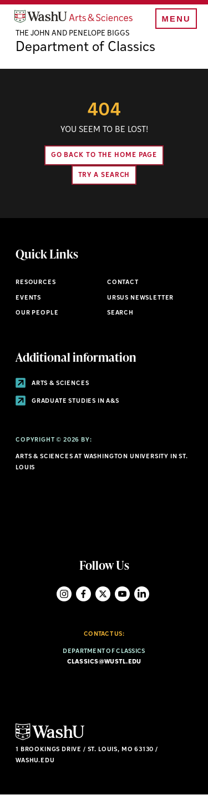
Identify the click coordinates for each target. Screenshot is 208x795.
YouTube (122, 593)
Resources (35, 283)
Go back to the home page (104, 155)
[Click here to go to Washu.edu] (50, 739)
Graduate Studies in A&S (67, 401)
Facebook (83, 593)
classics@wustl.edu (104, 662)
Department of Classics (85, 47)
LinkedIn (142, 593)
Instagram (64, 593)
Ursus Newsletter (140, 298)
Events (28, 298)
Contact (123, 283)
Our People (37, 313)
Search (120, 313)
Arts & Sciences (52, 384)
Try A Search (104, 175)
